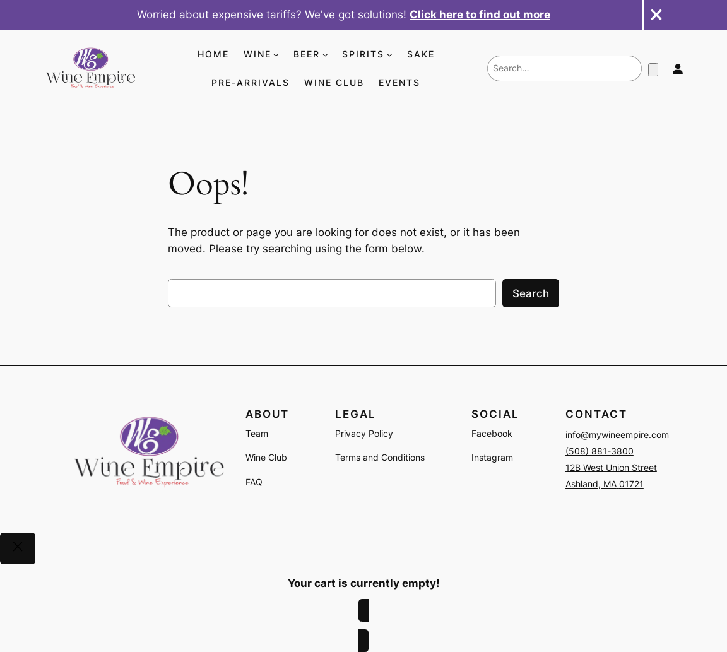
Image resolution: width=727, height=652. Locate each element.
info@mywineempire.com (617, 434)
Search (530, 293)
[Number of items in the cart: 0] (653, 69)
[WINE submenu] (276, 54)
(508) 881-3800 (599, 451)
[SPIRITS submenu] (390, 54)
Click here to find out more (480, 14)
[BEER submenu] (325, 54)
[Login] (677, 69)
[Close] (17, 548)
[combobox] (564, 68)
